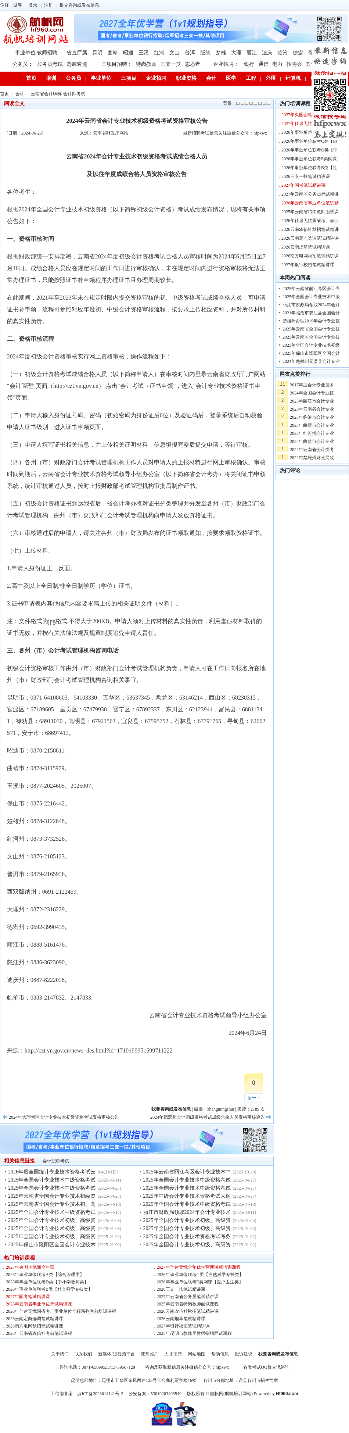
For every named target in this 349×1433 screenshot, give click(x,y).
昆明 (97, 53)
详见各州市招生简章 (258, 1380)
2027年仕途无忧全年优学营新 (310, 123)
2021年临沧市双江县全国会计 (311, 312)
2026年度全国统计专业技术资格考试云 (52, 1172)
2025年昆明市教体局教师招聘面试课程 (194, 1333)
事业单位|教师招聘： (38, 53)
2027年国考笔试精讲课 (28, 1296)
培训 (51, 78)
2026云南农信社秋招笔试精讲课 (188, 1311)
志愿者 (192, 64)
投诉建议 (243, 1354)
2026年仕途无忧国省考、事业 (310, 220)
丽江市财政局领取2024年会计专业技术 (187, 1212)
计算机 (293, 78)
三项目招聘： (116, 64)
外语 (271, 78)
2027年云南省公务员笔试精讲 (310, 194)
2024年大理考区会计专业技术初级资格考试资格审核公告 (64, 1117)
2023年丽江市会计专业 (312, 401)
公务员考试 (50, 64)
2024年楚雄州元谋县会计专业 (311, 361)
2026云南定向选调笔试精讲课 (34, 1318)
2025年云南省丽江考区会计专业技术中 (187, 1172)
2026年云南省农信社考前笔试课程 (39, 1333)
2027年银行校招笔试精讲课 (183, 1326)
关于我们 (60, 1354)
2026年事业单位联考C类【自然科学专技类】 (200, 1274)
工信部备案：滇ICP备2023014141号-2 (87, 1393)
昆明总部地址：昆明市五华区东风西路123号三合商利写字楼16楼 (134, 1380)
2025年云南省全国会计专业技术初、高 (52, 1204)
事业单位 (101, 78)
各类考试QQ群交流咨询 (266, 1367)
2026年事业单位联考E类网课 (309, 158)
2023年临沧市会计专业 (312, 417)
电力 (277, 64)
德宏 (298, 53)
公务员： (22, 64)
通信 (263, 64)
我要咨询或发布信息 (278, 1354)
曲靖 (113, 53)
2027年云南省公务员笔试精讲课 (188, 1296)
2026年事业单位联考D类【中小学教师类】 (47, 1281)
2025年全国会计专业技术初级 (311, 345)
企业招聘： (226, 64)
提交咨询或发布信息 (79, 5)
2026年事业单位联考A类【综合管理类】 (45, 1274)
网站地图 (196, 1354)
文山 (174, 53)
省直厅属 (76, 53)
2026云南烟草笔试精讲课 (181, 1318)
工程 (251, 78)
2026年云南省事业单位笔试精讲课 (39, 1304)
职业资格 (186, 78)
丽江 (252, 53)
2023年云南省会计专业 (312, 409)
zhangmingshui (220, 1109)
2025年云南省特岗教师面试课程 (188, 1304)
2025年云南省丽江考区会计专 (311, 288)
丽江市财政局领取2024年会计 (311, 304)
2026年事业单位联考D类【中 (309, 150)
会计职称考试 (56, 1161)
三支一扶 (171, 64)
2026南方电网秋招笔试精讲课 (34, 1326)
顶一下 (253, 1097)
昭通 (128, 53)
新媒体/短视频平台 (116, 1354)
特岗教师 (146, 64)
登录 (33, 5)
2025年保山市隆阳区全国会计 (311, 353)
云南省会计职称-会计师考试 (58, 93)
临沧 (282, 53)
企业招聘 (156, 78)
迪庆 (267, 53)
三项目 (128, 78)
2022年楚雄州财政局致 (312, 457)
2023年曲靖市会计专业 (312, 425)
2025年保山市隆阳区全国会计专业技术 (52, 1244)
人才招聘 (173, 1354)
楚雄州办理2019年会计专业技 (311, 321)
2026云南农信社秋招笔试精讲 (310, 229)
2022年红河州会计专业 (312, 433)
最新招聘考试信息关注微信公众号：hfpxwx (225, 133)
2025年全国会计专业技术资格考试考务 (187, 1236)
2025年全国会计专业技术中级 (311, 296)
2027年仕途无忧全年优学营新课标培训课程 (199, 1267)
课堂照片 (149, 1354)
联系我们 (83, 1354)
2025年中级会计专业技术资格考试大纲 (187, 1196)
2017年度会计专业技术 (312, 384)
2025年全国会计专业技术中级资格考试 (52, 1180)
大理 (236, 53)
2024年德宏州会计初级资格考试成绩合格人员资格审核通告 (207, 1117)
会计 (211, 78)
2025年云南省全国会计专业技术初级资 (52, 1196)
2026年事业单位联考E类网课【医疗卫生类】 (200, 1281)
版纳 (205, 53)
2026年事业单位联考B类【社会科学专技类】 (49, 1289)
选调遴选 (76, 64)
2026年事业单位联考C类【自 (309, 141)
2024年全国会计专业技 (312, 393)
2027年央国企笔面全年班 (30, 1267)
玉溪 (143, 53)
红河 (159, 53)
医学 (231, 78)
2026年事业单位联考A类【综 (309, 132)
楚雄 (221, 53)
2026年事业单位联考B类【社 (309, 167)
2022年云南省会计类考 (312, 449)
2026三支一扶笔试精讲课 (181, 1289)
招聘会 (294, 64)
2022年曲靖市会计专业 (312, 441)
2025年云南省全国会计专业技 (311, 329)
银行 (249, 64)
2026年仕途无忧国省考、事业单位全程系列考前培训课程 (61, 1311)
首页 (31, 78)
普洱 (190, 53)
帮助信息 (220, 1354)
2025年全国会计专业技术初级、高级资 (52, 1220)
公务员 (73, 78)
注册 (48, 5)
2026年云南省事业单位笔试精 (310, 203)
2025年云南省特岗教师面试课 (310, 211)
